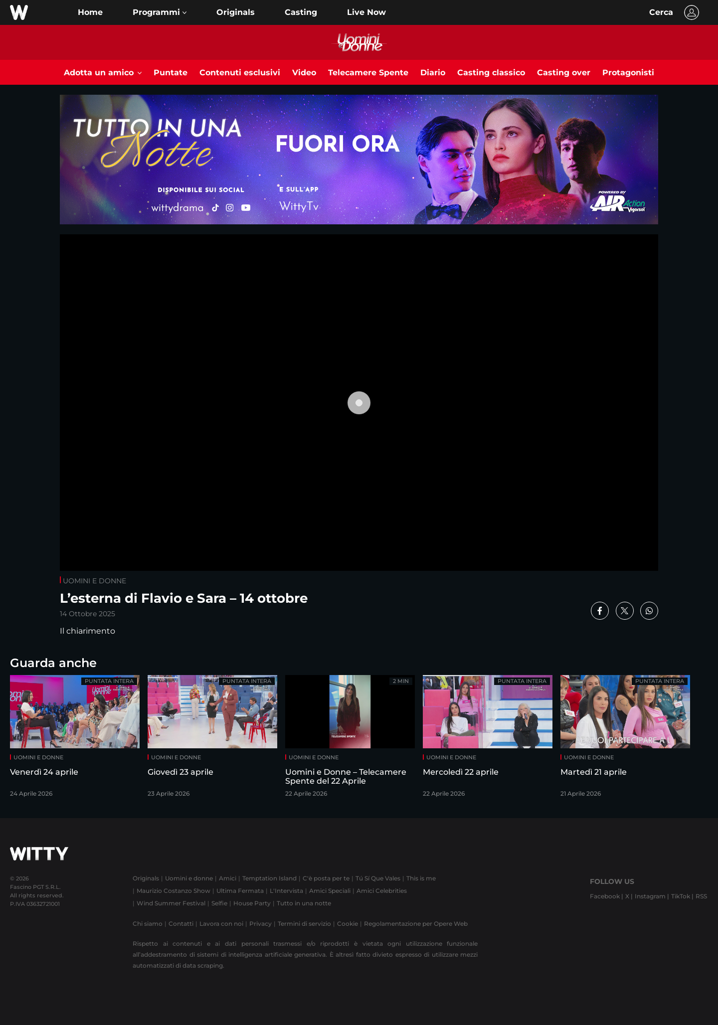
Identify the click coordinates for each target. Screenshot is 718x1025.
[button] (159, 12)
